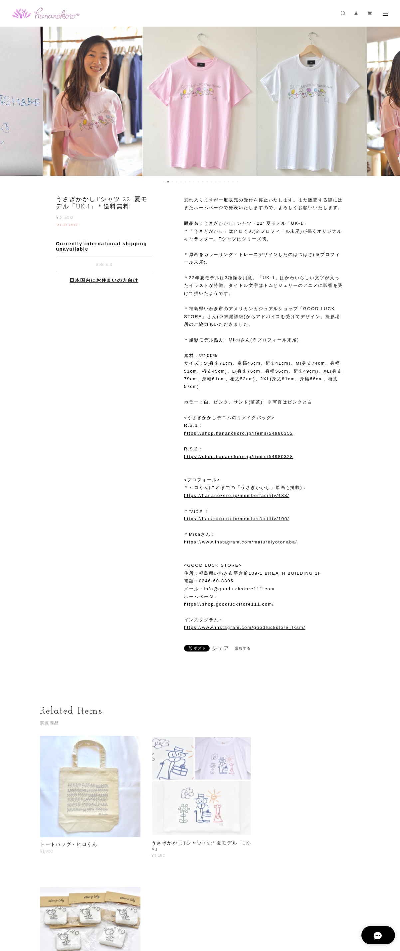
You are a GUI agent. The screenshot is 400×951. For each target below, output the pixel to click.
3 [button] (172, 181)
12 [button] (211, 181)
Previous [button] (10, 101)
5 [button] (181, 181)
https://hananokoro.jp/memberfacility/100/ (236, 518)
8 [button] (194, 181)
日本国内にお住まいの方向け (104, 280)
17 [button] (233, 181)
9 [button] (198, 181)
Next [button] (390, 101)
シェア (221, 648)
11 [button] (207, 181)
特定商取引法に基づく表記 (165, 916)
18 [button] (237, 181)
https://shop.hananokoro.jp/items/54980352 (238, 433)
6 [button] (185, 181)
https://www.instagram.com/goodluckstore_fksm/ (244, 627)
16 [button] (228, 181)
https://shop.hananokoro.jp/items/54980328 (238, 456)
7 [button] (189, 181)
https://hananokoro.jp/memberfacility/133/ (236, 495)
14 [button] (220, 181)
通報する (243, 648)
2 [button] (168, 181)
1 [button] (163, 181)
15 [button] (224, 181)
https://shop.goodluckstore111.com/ (229, 604)
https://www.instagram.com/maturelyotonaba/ (240, 541)
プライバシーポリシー (114, 916)
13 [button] (215, 181)
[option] (93, 101)
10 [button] (202, 181)
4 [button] (176, 181)
